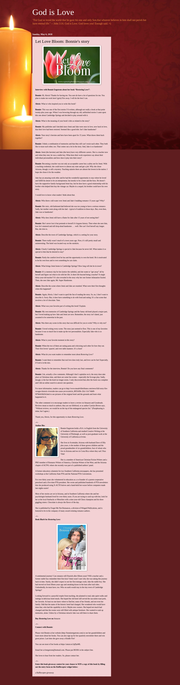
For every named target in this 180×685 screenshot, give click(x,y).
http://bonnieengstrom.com (72, 633)
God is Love (53, 12)
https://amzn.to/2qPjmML (71, 644)
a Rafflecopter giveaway (44, 673)
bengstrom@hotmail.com (54, 650)
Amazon (57, 619)
